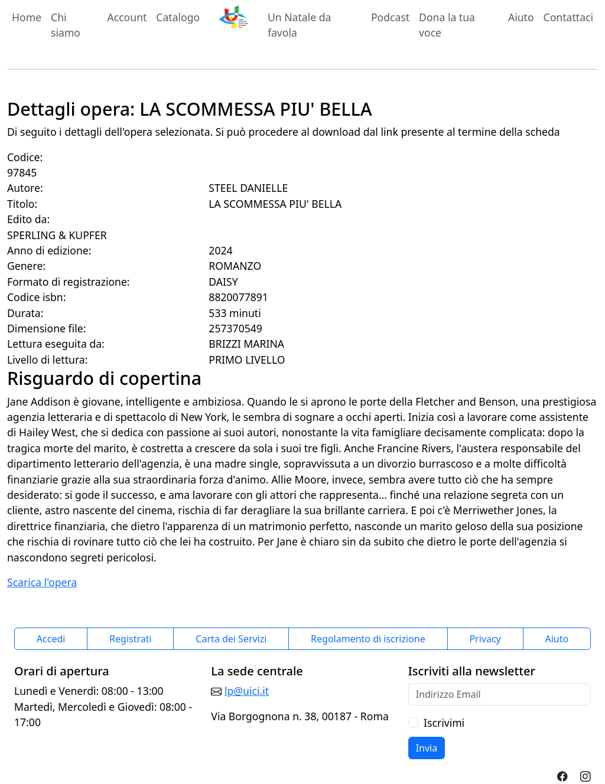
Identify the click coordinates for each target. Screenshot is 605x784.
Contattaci (568, 17)
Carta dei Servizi (231, 638)
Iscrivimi (444, 723)
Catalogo (178, 17)
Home (26, 17)
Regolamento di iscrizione (368, 638)
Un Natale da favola (299, 25)
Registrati (130, 638)
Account (127, 17)
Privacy (484, 638)
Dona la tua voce (447, 25)
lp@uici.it (247, 691)
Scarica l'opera (42, 582)
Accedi (51, 638)
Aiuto (521, 17)
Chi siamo (65, 25)
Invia (427, 747)
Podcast (390, 17)
